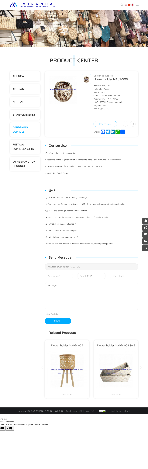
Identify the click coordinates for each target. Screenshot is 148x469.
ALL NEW (19, 76)
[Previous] (42, 367)
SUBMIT (57, 320)
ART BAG (19, 90)
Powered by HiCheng (120, 410)
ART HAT (19, 104)
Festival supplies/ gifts (24, 152)
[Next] (141, 367)
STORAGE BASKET (25, 118)
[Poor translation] (10, 428)
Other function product (25, 170)
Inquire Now (105, 124)
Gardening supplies (21, 134)
